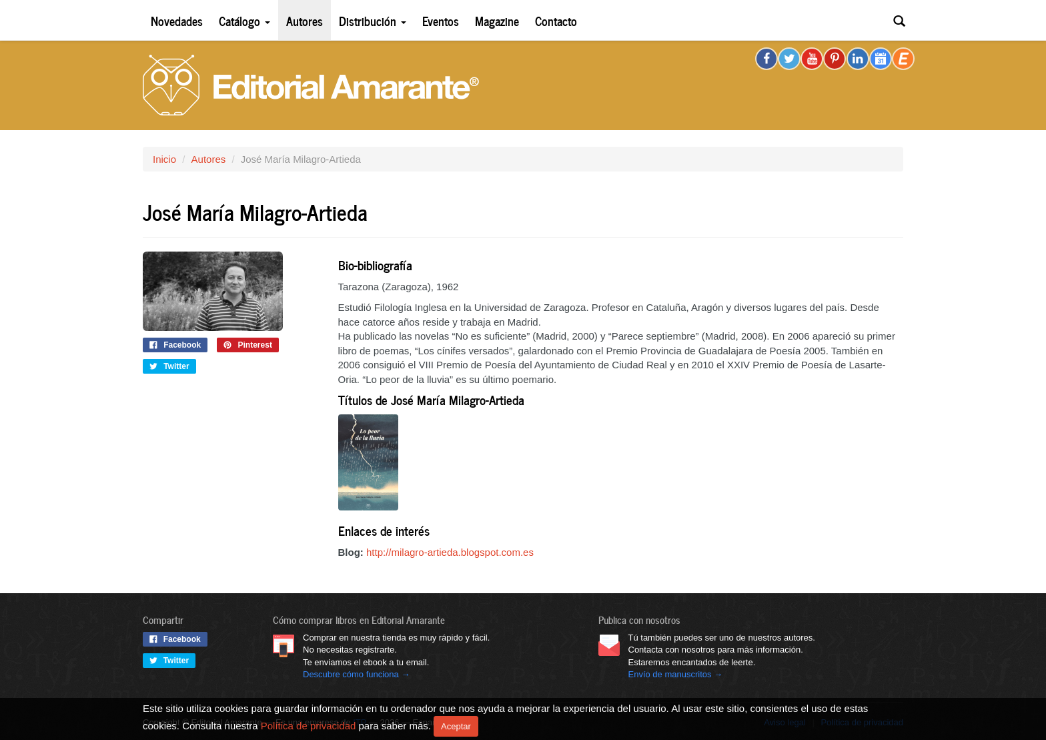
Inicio (164, 159)
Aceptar (456, 726)
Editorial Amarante (311, 85)
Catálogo (244, 20)
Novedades (177, 20)
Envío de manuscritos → (675, 674)
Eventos (440, 20)
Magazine (497, 20)
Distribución (372, 20)
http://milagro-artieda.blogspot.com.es (450, 552)
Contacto (556, 20)
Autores (304, 20)
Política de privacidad (308, 725)
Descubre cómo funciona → (356, 674)
